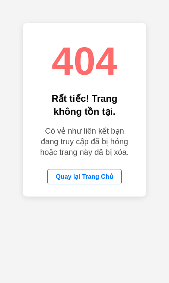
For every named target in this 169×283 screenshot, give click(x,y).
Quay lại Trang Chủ (84, 176)
